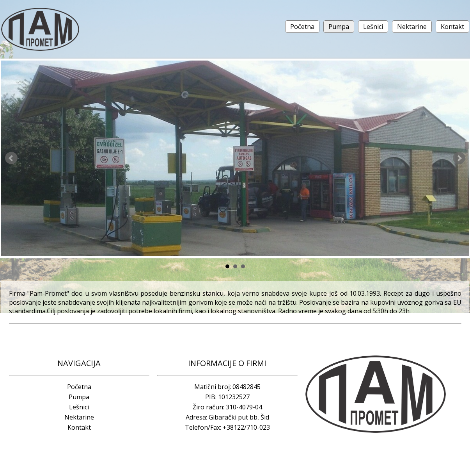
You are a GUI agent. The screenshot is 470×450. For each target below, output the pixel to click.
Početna (302, 26)
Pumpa (338, 26)
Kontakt (452, 26)
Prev (11, 158)
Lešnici (373, 26)
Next (459, 158)
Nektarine (412, 26)
